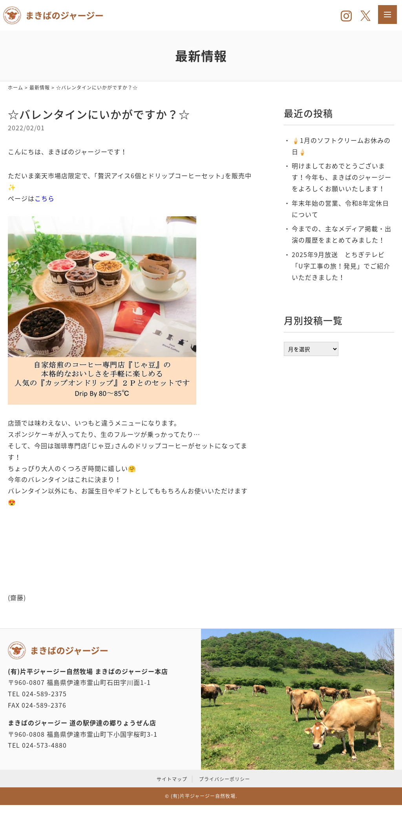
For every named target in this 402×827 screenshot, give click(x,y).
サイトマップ (172, 779)
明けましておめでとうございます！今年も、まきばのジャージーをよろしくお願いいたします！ (341, 177)
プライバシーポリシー (224, 779)
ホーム (15, 87)
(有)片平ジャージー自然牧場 (203, 796)
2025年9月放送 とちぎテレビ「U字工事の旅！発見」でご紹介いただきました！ (341, 266)
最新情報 (39, 87)
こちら (45, 198)
